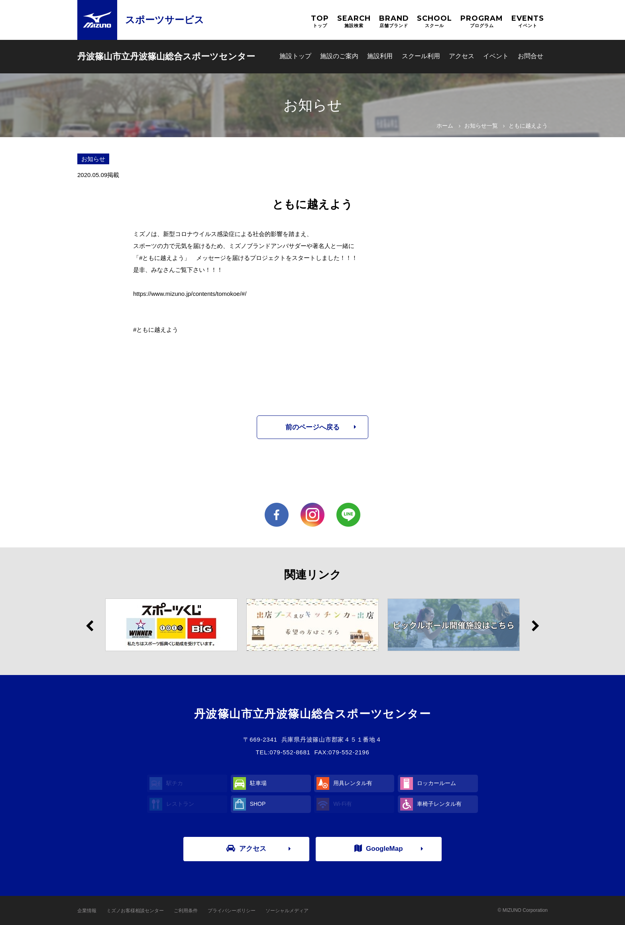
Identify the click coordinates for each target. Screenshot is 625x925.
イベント (496, 56)
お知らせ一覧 (481, 125)
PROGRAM (481, 21)
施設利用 (380, 56)
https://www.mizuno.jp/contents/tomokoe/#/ (189, 293)
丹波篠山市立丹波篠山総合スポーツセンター (166, 56)
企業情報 (86, 910)
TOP (320, 21)
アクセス (461, 56)
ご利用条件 (186, 910)
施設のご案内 (339, 56)
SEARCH (354, 21)
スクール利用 (421, 56)
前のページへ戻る (312, 427)
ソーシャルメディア (287, 910)
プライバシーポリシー (232, 910)
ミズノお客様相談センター (135, 910)
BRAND (394, 21)
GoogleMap (378, 848)
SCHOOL (434, 21)
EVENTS (527, 21)
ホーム (444, 125)
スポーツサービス (164, 19)
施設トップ (295, 56)
